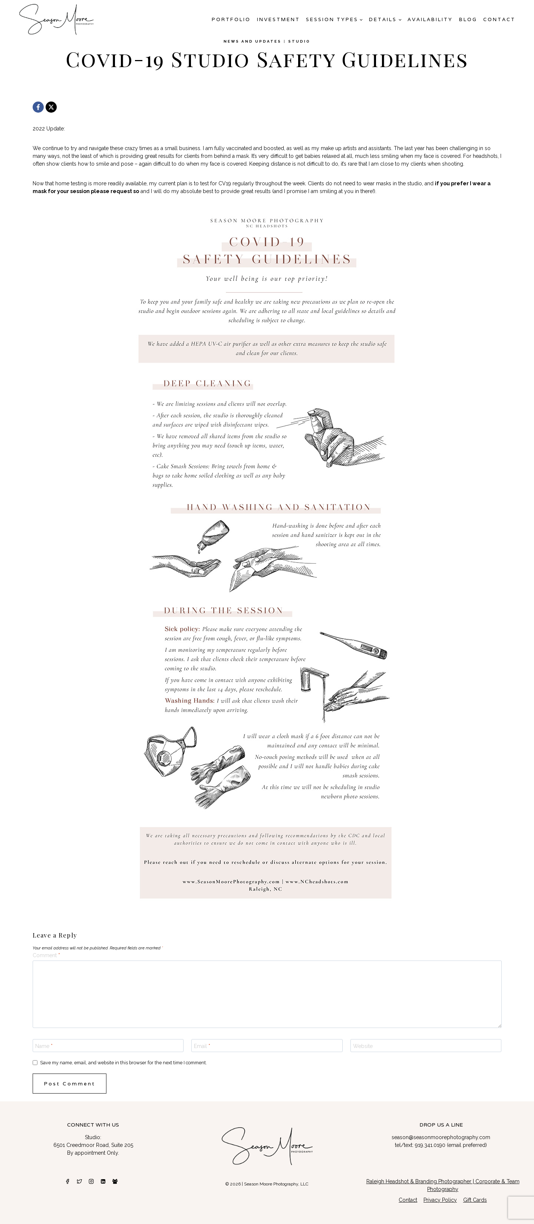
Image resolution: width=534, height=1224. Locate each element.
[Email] (267, 1045)
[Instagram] (91, 1181)
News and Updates (252, 41)
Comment (46, 955)
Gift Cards (475, 1200)
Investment (278, 19)
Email (202, 1046)
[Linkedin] (103, 1181)
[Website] (426, 1045)
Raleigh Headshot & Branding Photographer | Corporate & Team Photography (443, 1185)
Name (44, 1046)
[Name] (108, 1045)
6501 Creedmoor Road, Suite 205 (93, 1145)
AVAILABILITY (430, 19)
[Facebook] (38, 107)
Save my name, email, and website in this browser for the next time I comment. (123, 1062)
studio (299, 41)
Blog (468, 19)
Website (363, 1046)
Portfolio (231, 19)
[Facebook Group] (115, 1181)
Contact (499, 19)
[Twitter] (79, 1181)
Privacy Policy (440, 1200)
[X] (51, 107)
